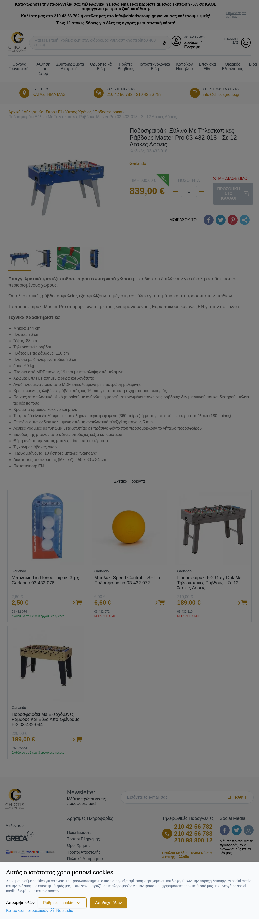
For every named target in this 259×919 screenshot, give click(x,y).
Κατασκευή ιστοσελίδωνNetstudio (39, 910)
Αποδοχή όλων (108, 903)
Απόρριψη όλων (20, 902)
